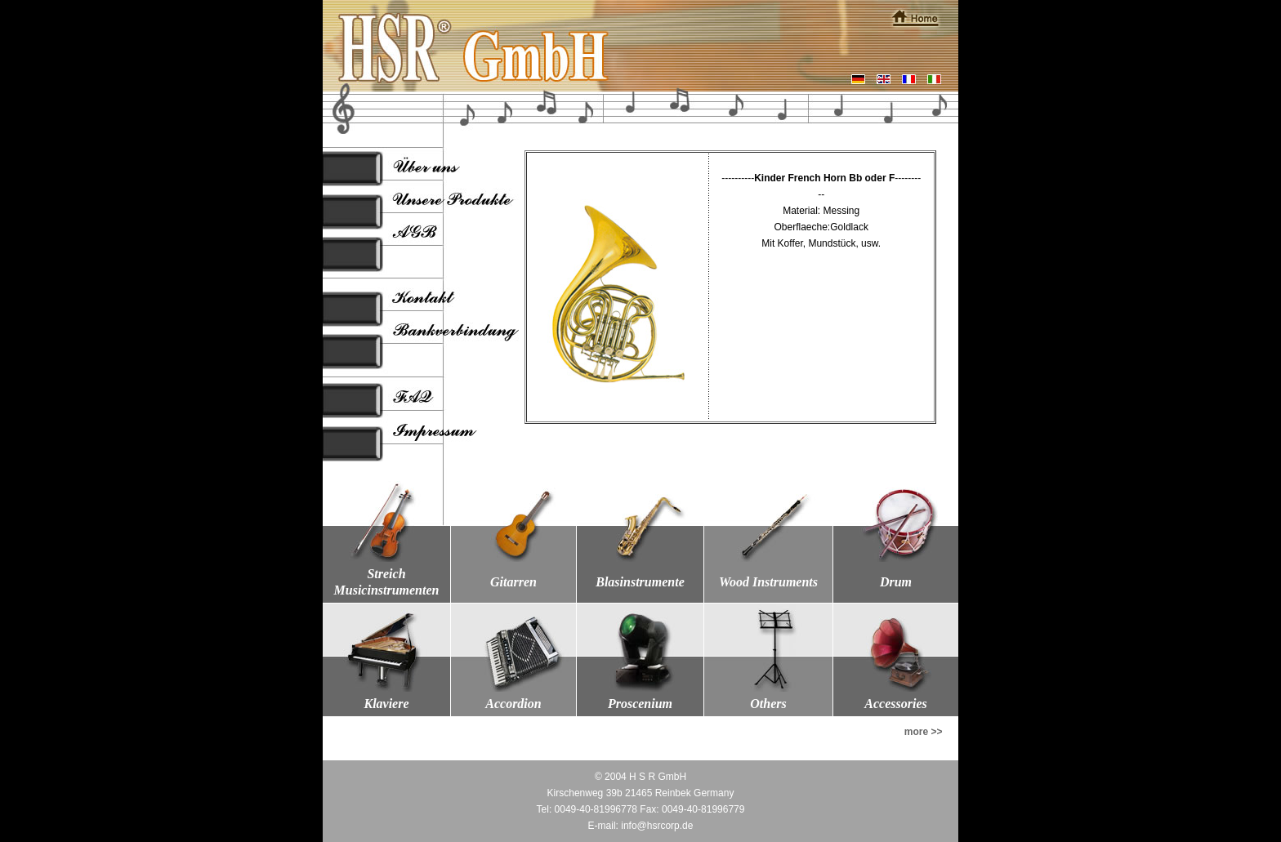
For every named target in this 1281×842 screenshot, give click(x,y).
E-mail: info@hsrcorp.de (641, 825)
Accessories (895, 704)
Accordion (513, 704)
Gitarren (513, 582)
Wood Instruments (768, 582)
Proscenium (640, 704)
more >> (923, 731)
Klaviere (386, 704)
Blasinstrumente (640, 582)
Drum (896, 582)
